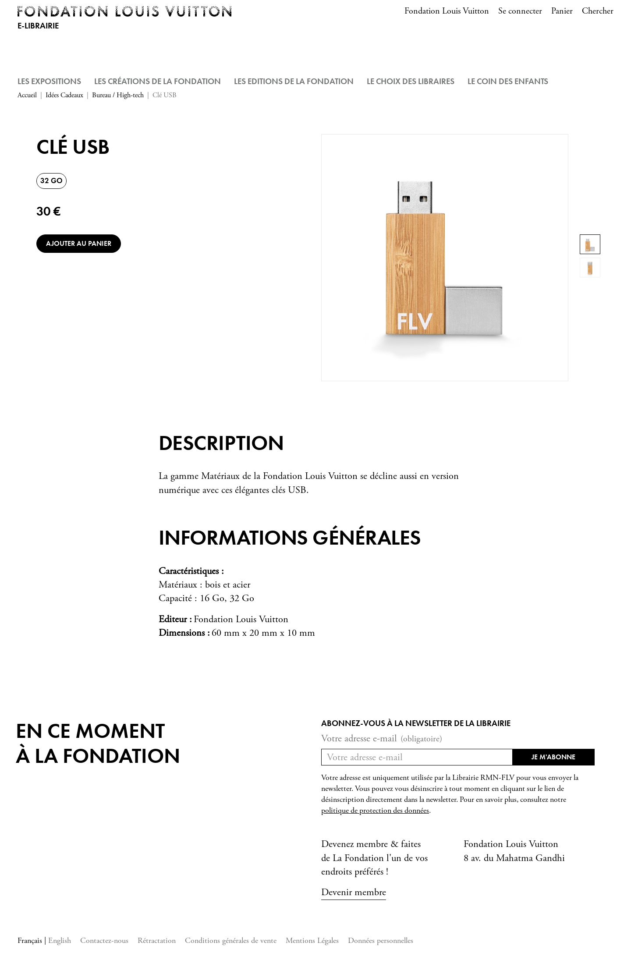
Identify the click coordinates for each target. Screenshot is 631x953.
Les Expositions (49, 81)
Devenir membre (353, 892)
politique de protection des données (375, 810)
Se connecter (520, 11)
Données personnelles (380, 940)
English (59, 940)
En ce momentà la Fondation (98, 743)
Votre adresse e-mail (381, 738)
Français (31, 940)
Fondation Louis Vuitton (446, 11)
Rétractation (157, 940)
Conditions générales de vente (231, 940)
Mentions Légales (312, 940)
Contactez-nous (104, 940)
